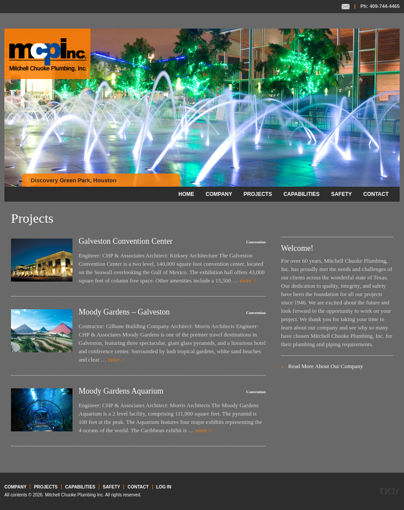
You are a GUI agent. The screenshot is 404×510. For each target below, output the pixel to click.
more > (248, 280)
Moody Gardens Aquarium (121, 391)
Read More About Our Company (325, 366)
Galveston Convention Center (126, 241)
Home (186, 194)
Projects (258, 194)
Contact (346, 6)
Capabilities (301, 194)
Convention (256, 242)
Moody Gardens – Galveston (124, 311)
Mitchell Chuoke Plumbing (47, 54)
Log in (163, 487)
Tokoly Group (389, 492)
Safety (341, 194)
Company (219, 194)
